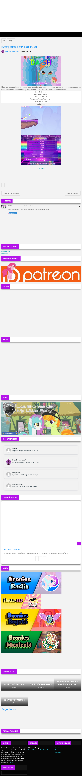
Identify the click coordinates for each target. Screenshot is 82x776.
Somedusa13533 (17, 484)
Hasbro (12, 762)
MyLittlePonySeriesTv (19, 460)
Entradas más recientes (11, 193)
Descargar (41, 168)
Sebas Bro (46, 750)
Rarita (10, 206)
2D (4, 40)
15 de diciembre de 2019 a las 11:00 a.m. (24, 206)
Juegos (11, 40)
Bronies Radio (5, 253)
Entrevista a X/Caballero (12, 549)
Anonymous (16, 473)
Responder (12, 213)
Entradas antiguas (73, 193)
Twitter (57, 750)
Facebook (58, 748)
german (14, 448)
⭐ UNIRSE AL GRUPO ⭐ (10, 433)
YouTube (58, 752)
